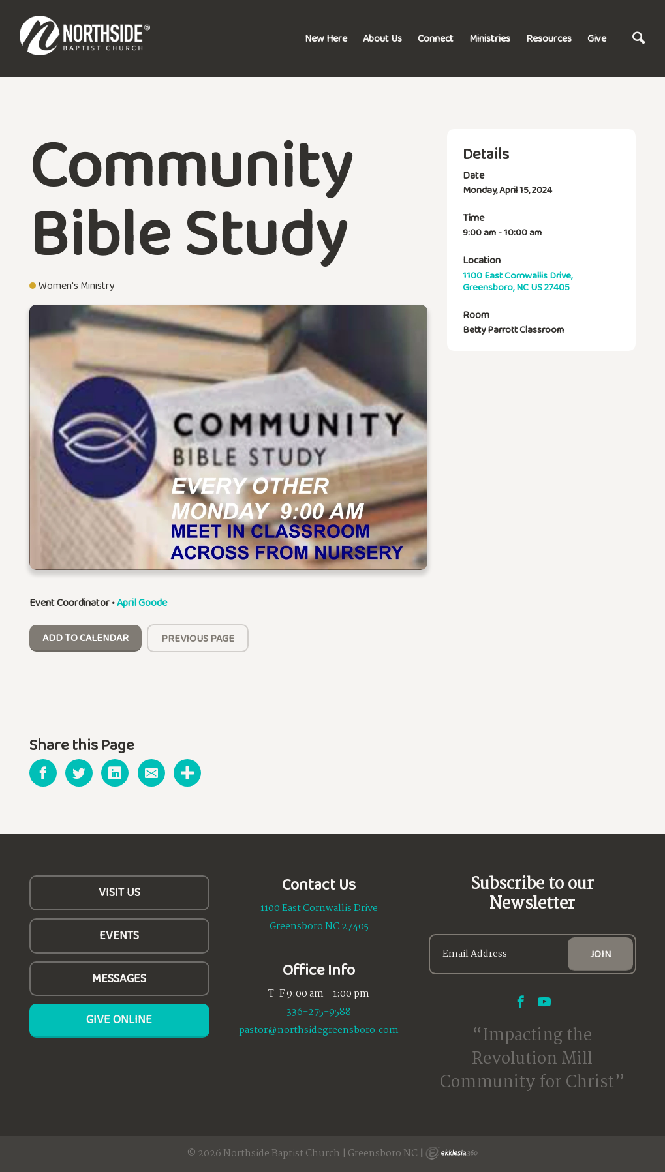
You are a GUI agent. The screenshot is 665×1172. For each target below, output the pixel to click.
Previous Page (197, 638)
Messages (119, 978)
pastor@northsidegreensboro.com (319, 1030)
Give (596, 38)
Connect (436, 38)
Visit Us (119, 892)
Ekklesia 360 (451, 1153)
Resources (549, 38)
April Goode (142, 602)
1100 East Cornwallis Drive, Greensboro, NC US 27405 (517, 281)
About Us (382, 38)
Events (119, 935)
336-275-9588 (318, 1012)
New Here (326, 38)
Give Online (119, 1019)
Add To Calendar (85, 637)
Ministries (489, 38)
